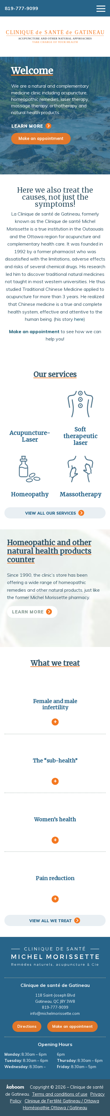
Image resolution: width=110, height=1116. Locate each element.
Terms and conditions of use (59, 1094)
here (79, 319)
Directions (26, 1026)
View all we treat (50, 920)
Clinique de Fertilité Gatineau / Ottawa (62, 1101)
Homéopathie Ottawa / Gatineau (55, 1107)
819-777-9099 (21, 8)
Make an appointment (40, 138)
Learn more (27, 126)
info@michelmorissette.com (55, 1013)
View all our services (50, 513)
